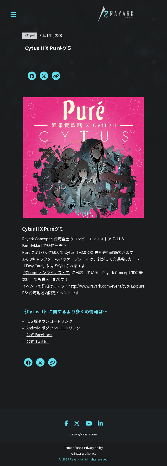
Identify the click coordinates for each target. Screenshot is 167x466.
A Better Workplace (83, 453)
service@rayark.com (83, 434)
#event (30, 35)
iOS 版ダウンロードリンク (49, 321)
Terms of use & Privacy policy (83, 448)
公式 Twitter (37, 341)
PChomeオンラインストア (46, 272)
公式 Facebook (39, 334)
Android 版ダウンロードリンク (53, 328)
